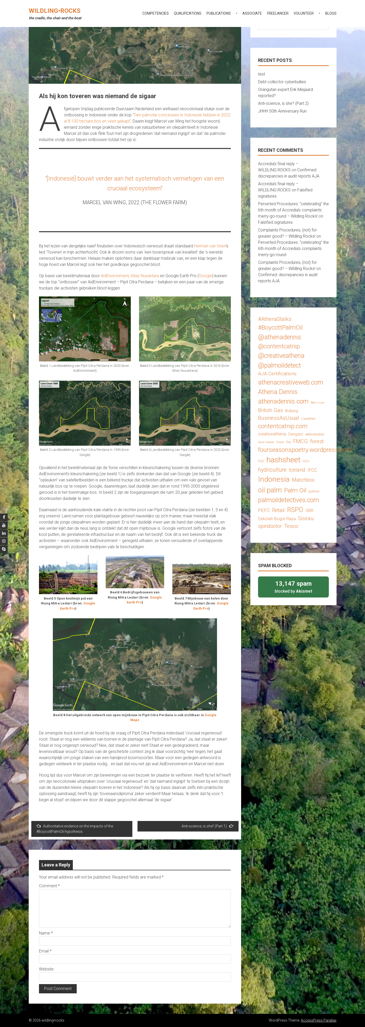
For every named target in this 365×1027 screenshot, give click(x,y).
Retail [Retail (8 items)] (278, 510)
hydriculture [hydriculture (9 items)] (272, 469)
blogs (331, 13)
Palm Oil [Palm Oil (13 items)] (295, 490)
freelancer (278, 13)
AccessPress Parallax (319, 1020)
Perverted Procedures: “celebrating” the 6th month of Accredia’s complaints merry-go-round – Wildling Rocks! (293, 210)
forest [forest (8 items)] (317, 441)
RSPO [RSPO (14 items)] (295, 510)
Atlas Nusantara (145, 275)
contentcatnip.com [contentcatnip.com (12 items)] (283, 426)
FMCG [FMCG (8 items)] (300, 441)
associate (252, 13)
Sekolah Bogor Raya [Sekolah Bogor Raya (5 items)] (277, 518)
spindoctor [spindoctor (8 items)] (270, 526)
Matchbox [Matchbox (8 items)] (303, 480)
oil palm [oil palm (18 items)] (270, 490)
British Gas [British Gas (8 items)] (270, 410)
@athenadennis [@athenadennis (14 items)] (279, 337)
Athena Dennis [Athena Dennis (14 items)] (278, 392)
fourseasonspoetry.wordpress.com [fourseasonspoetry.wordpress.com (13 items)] (305, 449)
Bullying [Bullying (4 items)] (291, 410)
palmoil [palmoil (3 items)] (314, 491)
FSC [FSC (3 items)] (261, 461)
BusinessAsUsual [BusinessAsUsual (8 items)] (278, 418)
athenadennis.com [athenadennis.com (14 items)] (283, 401)
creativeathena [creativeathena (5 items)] (272, 433)
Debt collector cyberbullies (282, 81)
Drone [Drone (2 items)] (280, 442)
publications (218, 13)
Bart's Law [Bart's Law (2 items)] (317, 402)
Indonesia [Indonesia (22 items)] (274, 479)
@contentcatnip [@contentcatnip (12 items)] (279, 346)
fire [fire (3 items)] (288, 442)
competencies (155, 13)
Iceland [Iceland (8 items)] (297, 470)
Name (46, 933)
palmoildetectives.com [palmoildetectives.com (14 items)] (288, 500)
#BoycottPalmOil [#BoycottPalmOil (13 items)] (280, 327)
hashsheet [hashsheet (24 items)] (283, 459)
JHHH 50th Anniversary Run (282, 111)
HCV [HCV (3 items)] (306, 461)
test (261, 74)
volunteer (304, 13)
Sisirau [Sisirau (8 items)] (306, 518)
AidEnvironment (115, 275)
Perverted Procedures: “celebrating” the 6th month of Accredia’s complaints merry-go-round (293, 248)
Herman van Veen (210, 246)
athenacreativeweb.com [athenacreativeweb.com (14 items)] (290, 382)
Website (46, 969)
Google (205, 275)
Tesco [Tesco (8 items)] (291, 526)
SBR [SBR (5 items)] (309, 510)
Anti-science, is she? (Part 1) (207, 826)
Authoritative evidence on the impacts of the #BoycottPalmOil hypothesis (74, 829)
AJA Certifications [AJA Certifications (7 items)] (277, 374)
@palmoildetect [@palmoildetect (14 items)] (279, 365)
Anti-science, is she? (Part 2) (283, 103)
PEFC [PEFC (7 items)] (264, 510)
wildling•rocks (55, 10)
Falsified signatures (275, 222)
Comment (49, 885)
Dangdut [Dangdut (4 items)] (295, 434)
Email (45, 951)
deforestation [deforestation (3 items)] (314, 434)
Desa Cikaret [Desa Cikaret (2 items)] (266, 442)
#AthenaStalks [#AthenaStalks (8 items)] (274, 319)
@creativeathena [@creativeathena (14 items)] (281, 355)
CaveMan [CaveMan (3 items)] (308, 419)
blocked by (293, 587)
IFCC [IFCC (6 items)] (312, 470)
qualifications (187, 13)
